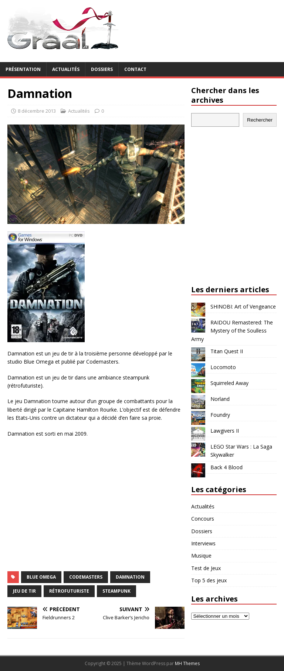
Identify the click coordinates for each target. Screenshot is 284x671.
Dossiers (102, 69)
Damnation (130, 577)
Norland (220, 398)
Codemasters (85, 577)
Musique (201, 555)
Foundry (220, 414)
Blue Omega (41, 577)
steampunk (116, 591)
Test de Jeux (206, 568)
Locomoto (223, 367)
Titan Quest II (226, 351)
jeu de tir (24, 591)
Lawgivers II (224, 430)
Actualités (66, 69)
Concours (202, 518)
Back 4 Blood (226, 467)
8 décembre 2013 (37, 111)
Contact (135, 69)
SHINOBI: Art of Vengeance (243, 306)
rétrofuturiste (69, 591)
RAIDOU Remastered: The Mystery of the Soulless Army (232, 331)
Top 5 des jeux (209, 580)
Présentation (23, 69)
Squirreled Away (229, 382)
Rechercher (260, 120)
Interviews (203, 543)
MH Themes (187, 663)
